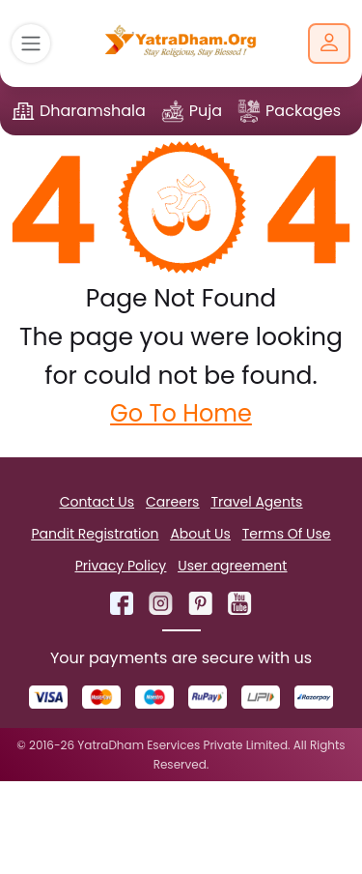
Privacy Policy (121, 565)
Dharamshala (93, 111)
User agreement (232, 565)
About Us (200, 533)
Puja (205, 111)
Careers (172, 501)
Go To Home (181, 413)
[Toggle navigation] (31, 43)
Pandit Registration (94, 533)
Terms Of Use (286, 533)
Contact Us (97, 501)
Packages (303, 111)
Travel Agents (256, 501)
